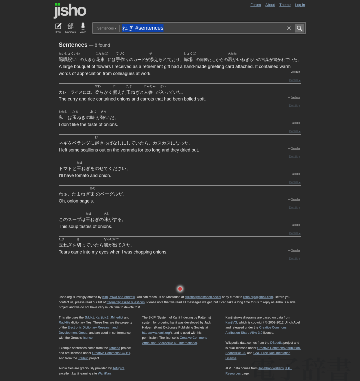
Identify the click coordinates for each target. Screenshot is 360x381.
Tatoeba (295, 123)
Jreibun (295, 71)
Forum (255, 5)
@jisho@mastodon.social (203, 297)
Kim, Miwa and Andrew (118, 297)
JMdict (89, 317)
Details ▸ (294, 80)
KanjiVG (231, 322)
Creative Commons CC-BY (111, 353)
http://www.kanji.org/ (156, 332)
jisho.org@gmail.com (258, 297)
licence (88, 338)
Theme (285, 5)
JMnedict (116, 317)
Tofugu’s (118, 368)
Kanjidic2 (102, 317)
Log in (300, 5)
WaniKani (105, 373)
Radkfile (64, 322)
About (270, 5)
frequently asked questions (125, 302)
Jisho (70, 11)
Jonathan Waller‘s (271, 368)
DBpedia (276, 342)
